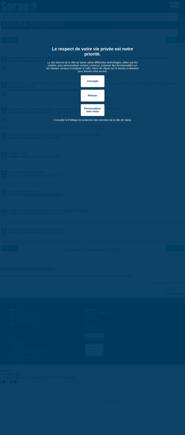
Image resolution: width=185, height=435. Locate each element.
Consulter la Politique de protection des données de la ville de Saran (92, 120)
